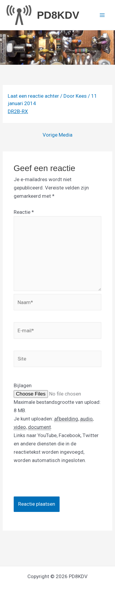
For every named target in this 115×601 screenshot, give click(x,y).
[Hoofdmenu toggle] (102, 15)
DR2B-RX (18, 111)
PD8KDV (58, 15)
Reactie (24, 212)
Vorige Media (57, 134)
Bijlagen (23, 385)
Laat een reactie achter (33, 96)
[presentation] (59, 484)
